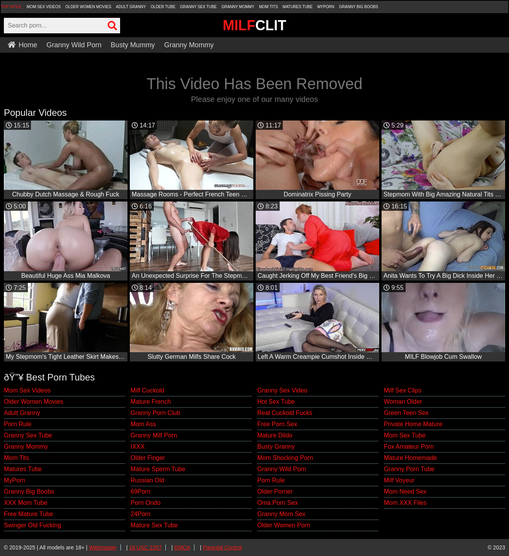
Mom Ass (143, 424)
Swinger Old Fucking (32, 525)
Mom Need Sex (405, 491)
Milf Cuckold (147, 390)
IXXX (137, 446)
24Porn (141, 514)
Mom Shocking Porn (285, 457)
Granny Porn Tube (409, 469)
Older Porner (275, 491)
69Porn (141, 491)
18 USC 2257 (145, 547)
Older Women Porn (283, 525)
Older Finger (148, 457)
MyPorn (325, 7)
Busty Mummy (133, 45)
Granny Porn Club (155, 413)
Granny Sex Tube (198, 7)
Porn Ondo (145, 502)
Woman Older (403, 401)
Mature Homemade (410, 457)
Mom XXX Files (405, 502)
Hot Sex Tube (276, 401)
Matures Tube (298, 7)
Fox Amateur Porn (409, 446)
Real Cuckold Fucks (284, 413)
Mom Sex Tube (405, 435)
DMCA (182, 547)
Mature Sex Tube (154, 525)
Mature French (151, 401)
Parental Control (222, 547)
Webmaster (103, 547)
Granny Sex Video (282, 390)
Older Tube (163, 7)
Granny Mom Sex (281, 514)
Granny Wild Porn (73, 45)
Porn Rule (17, 424)
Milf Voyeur (399, 480)
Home (22, 45)
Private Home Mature (413, 424)
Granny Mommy (238, 7)
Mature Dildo (274, 435)
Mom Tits (268, 7)
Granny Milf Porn (154, 435)
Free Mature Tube (28, 514)
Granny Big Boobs (358, 7)
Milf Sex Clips (402, 390)
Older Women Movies (88, 7)
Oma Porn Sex (277, 502)
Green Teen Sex (406, 413)
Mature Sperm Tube (158, 469)
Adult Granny (131, 7)
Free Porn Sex (277, 424)
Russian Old (147, 480)
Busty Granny (276, 446)
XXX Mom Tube (25, 502)
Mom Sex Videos (44, 7)
